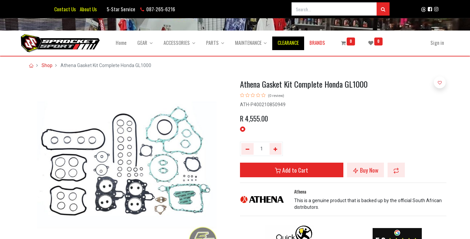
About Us (87, 9)
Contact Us (65, 9)
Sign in (434, 42)
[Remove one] (247, 149)
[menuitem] (124, 43)
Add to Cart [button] (291, 170)
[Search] (383, 9)
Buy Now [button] (365, 170)
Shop (47, 65)
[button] (396, 170)
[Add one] (276, 149)
